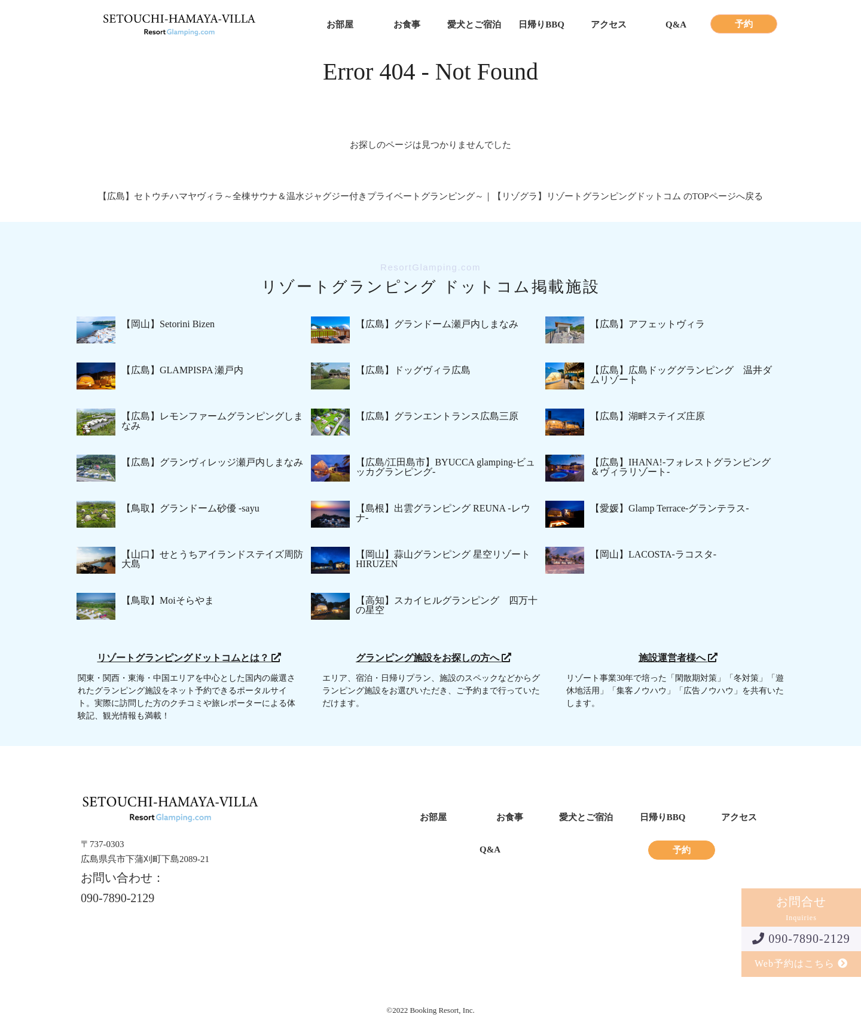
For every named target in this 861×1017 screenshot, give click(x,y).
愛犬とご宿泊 (474, 24)
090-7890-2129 (801, 938)
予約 (744, 24)
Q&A (675, 24)
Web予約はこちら (801, 963)
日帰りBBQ (541, 24)
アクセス (609, 24)
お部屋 (339, 24)
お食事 (406, 24)
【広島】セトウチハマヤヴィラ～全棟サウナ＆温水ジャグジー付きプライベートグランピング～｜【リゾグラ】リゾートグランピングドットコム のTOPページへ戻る (430, 196)
